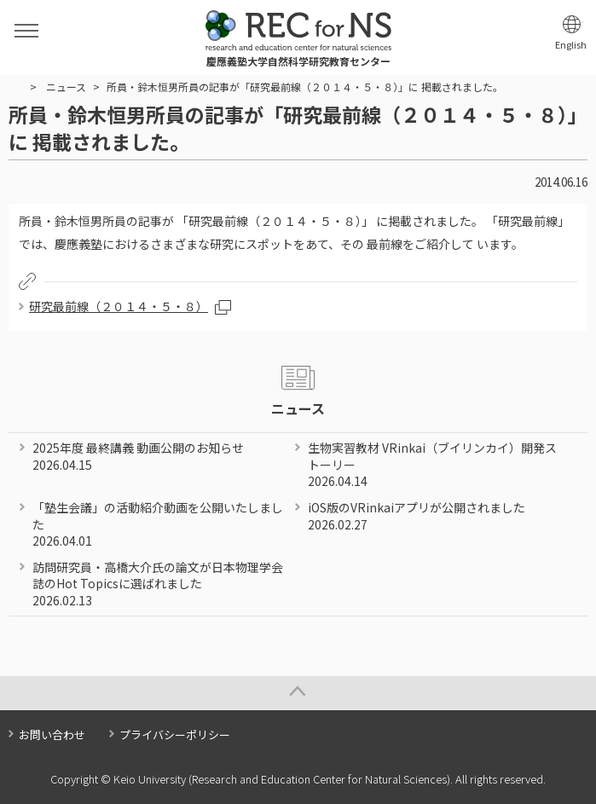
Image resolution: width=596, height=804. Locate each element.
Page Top (298, 693)
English (571, 44)
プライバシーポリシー (174, 734)
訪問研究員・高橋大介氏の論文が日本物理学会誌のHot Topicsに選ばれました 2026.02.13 (157, 583)
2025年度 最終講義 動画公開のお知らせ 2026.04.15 (138, 456)
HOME (16, 87)
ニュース (66, 86)
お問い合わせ (52, 734)
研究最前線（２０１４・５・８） (118, 306)
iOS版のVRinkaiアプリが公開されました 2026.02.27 (416, 516)
